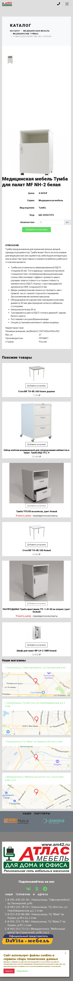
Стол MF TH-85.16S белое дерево (36, 391)
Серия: (31, 200)
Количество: (27, 222)
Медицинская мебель (36, 31)
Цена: (31, 193)
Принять (9, 971)
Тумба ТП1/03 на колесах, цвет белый (36, 511)
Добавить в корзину (36, 229)
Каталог (15, 31)
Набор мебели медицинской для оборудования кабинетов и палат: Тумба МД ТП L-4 (36, 451)
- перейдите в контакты (37, 515)
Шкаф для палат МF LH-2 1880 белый (36, 650)
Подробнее (22, 971)
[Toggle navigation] (67, 4)
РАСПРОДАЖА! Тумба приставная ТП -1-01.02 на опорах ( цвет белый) (36, 610)
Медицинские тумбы (25, 34)
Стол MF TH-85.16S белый (36, 550)
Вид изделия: (27, 207)
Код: (32, 215)
